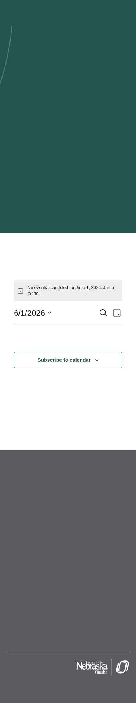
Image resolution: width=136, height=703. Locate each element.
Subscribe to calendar (63, 360)
